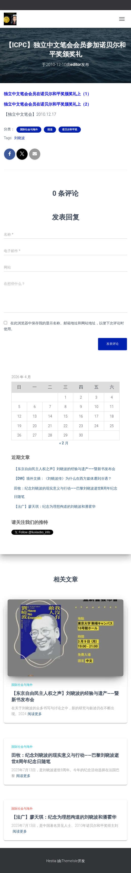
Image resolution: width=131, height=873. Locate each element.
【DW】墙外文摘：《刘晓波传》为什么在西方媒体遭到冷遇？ (62, 478)
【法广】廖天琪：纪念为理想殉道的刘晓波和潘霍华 (55, 506)
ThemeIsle (69, 861)
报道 (49, 129)
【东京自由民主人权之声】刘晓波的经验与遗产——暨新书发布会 (64, 469)
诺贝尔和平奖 (69, 129)
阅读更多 (35, 714)
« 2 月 (63, 443)
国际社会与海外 (29, 129)
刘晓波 (19, 138)
